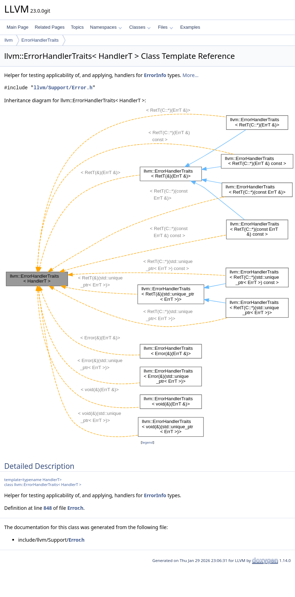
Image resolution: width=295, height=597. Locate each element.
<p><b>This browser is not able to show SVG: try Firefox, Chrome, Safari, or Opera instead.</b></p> (149, 271)
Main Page (17, 27)
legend (147, 442)
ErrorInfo (155, 75)
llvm (9, 40)
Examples (190, 27)
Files (165, 27)
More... (191, 75)
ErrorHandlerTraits (39, 40)
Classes (140, 27)
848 (47, 508)
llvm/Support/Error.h (63, 87)
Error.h (75, 508)
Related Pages (49, 27)
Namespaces (106, 27)
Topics (77, 27)
